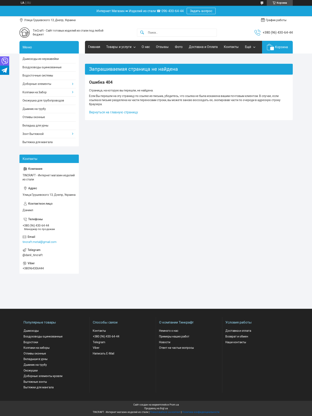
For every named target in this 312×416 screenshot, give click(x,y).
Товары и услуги (118, 47)
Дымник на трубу (34, 109)
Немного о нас (168, 330)
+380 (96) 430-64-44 (106, 336)
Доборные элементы (37, 83)
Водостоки (31, 342)
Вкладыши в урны (35, 359)
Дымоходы (31, 330)
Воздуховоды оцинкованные (42, 67)
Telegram (99, 342)
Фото (179, 47)
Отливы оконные (34, 117)
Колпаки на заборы (37, 347)
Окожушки (31, 370)
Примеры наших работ (174, 336)
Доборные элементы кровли (43, 376)
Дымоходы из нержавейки (41, 58)
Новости (164, 342)
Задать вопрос (201, 11)
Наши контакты (235, 342)
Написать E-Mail (103, 353)
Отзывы (162, 47)
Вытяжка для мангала (38, 142)
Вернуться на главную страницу (113, 112)
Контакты (231, 47)
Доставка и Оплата (203, 47)
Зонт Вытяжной (33, 134)
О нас (146, 47)
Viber (96, 347)
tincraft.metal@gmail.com (40, 242)
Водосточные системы (38, 75)
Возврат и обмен (236, 336)
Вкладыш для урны (35, 125)
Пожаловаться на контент (165, 412)
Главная (94, 47)
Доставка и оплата (238, 330)
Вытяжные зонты (35, 381)
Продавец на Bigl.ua (156, 408)
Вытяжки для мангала (39, 387)
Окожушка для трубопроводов (43, 100)
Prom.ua (174, 404)
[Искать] (142, 33)
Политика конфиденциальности (200, 412)
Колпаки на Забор (35, 92)
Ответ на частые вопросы (176, 347)
